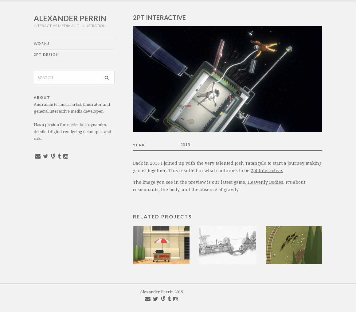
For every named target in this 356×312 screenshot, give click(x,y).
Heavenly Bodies (265, 182)
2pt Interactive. (267, 170)
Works (42, 43)
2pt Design (46, 54)
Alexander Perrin (70, 18)
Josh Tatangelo (250, 163)
